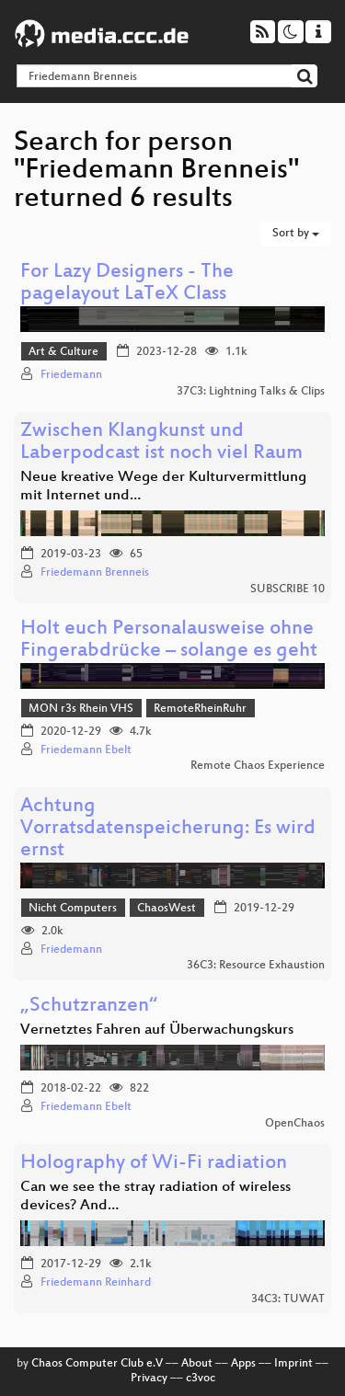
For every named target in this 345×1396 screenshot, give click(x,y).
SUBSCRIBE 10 (287, 589)
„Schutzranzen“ (88, 1006)
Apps (243, 1363)
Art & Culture (63, 352)
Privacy (149, 1378)
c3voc (200, 1378)
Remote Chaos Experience (257, 766)
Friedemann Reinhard (95, 1282)
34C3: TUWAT (288, 1299)
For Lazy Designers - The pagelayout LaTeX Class (127, 283)
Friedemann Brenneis (94, 572)
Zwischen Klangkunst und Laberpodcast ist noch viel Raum (161, 442)
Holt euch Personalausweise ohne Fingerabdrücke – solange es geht (168, 640)
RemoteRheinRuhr (200, 709)
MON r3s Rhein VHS (81, 709)
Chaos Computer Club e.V (97, 1363)
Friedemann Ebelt (86, 750)
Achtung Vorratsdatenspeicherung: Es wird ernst (168, 829)
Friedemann (71, 375)
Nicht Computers (73, 908)
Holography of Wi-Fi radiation (153, 1163)
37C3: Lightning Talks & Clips (251, 391)
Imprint (293, 1363)
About (197, 1363)
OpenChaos (295, 1123)
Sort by (295, 233)
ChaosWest (166, 908)
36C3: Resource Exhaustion (256, 965)
